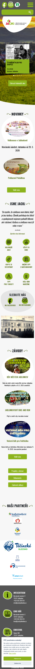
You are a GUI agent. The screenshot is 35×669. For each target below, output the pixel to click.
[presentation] (2, 54)
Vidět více (16, 190)
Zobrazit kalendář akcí (17, 83)
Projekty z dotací (17, 470)
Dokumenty (17, 478)
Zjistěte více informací (17, 234)
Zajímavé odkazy (17, 485)
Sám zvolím (12, 653)
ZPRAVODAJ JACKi (17, 667)
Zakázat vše (17, 663)
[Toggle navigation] (30, 4)
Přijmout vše (17, 658)
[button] (13, 75)
